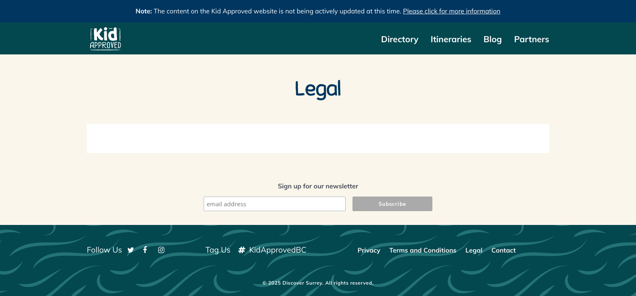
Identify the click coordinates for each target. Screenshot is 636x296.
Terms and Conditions (423, 250)
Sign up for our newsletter (318, 186)
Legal (474, 250)
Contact (503, 250)
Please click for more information (452, 11)
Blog (492, 39)
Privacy (368, 250)
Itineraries (451, 39)
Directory (399, 39)
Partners (531, 39)
